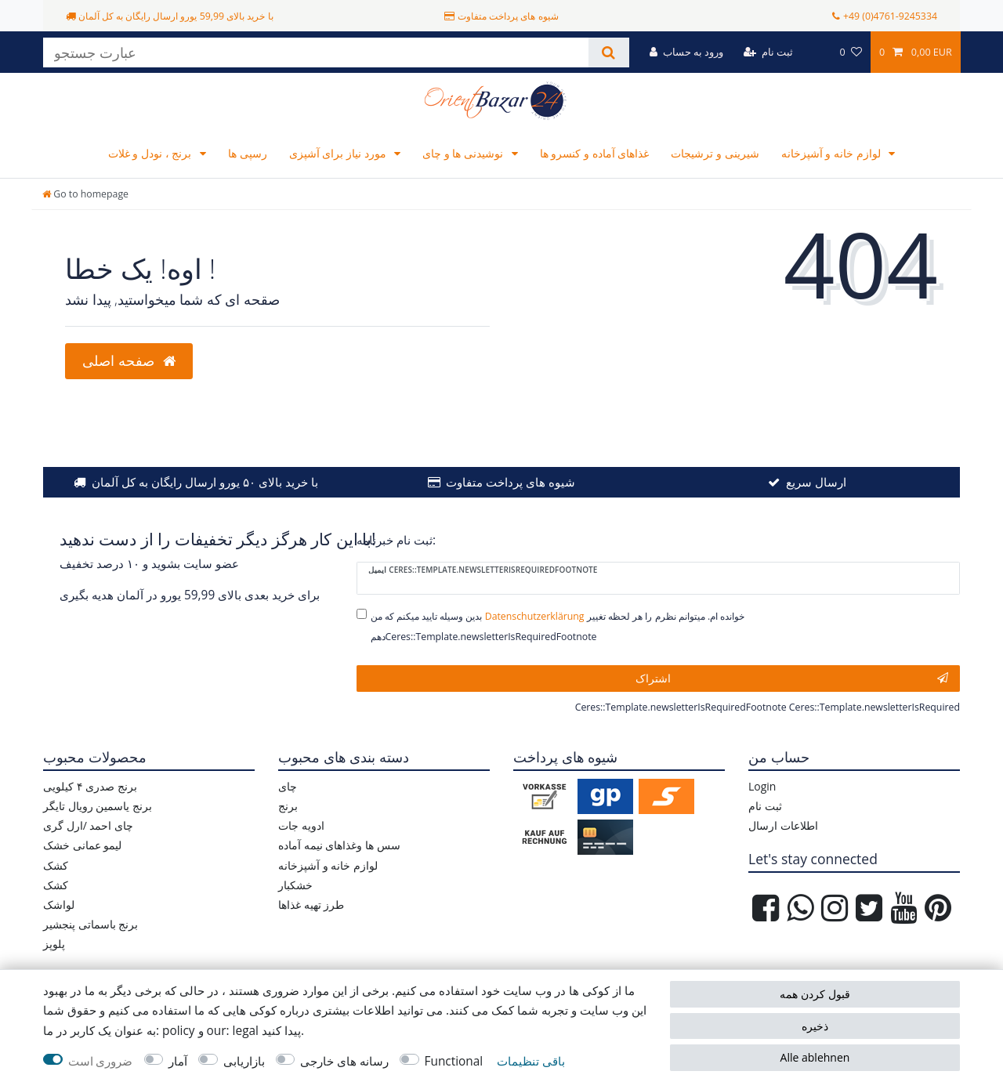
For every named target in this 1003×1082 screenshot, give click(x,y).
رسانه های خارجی (344, 1061)
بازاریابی (244, 1061)
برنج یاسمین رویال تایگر (97, 805)
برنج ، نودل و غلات (151, 153)
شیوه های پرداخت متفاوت (510, 482)
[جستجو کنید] (608, 52)
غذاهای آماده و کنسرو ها (595, 153)
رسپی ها (247, 153)
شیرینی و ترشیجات (715, 153)
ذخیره (815, 1026)
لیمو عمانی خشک (82, 845)
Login (762, 786)
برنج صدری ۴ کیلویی (90, 786)
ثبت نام (765, 805)
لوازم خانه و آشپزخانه (832, 153)
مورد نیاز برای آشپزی (339, 153)
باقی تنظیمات (531, 1061)
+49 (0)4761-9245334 (890, 16)
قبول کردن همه (814, 993)
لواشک (58, 904)
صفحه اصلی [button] (129, 360)
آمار (177, 1061)
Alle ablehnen (815, 1057)
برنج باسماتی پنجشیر (90, 924)
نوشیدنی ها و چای (464, 153)
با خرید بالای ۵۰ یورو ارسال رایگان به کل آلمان (205, 482)
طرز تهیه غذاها (311, 904)
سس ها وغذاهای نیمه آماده (339, 845)
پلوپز (54, 943)
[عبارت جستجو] (315, 52)
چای (287, 786)
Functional (454, 1061)
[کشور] (816, 52)
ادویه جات (301, 825)
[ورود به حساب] (687, 52)
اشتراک (792, 678)
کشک (55, 865)
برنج (288, 805)
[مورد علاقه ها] (850, 52)
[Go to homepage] (85, 194)
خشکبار (295, 885)
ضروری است (100, 1061)
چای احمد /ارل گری (88, 825)
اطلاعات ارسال (783, 825)
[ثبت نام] (768, 52)
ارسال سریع (816, 482)
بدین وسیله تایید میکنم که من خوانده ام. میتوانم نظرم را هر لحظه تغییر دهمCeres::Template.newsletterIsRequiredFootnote (558, 626)
